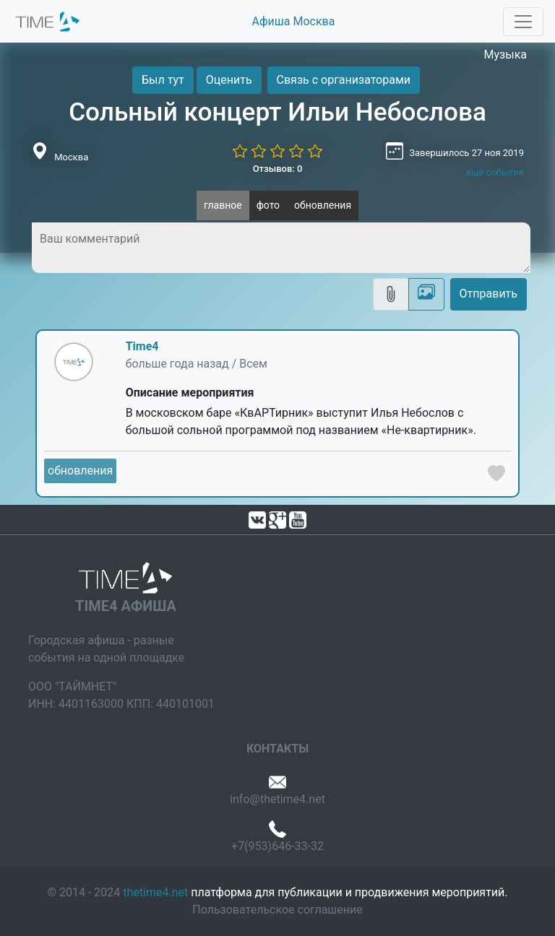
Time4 (142, 346)
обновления (322, 205)
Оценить (229, 80)
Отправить (488, 293)
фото (268, 205)
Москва (71, 157)
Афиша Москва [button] (293, 21)
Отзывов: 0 (278, 168)
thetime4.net (155, 892)
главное (223, 205)
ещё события (495, 172)
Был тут (163, 80)
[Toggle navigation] (523, 21)
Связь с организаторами (343, 80)
